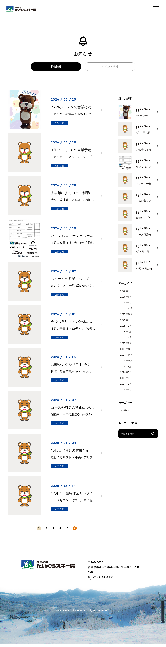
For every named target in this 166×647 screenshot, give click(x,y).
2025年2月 (125, 340)
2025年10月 (126, 317)
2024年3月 (125, 381)
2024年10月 (126, 363)
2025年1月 (125, 346)
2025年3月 (125, 334)
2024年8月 (125, 375)
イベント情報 (110, 68)
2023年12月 (126, 392)
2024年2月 (125, 386)
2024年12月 (126, 352)
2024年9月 (125, 369)
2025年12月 (126, 305)
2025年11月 (126, 311)
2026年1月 (125, 299)
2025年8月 (125, 323)
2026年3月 (125, 294)
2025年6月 (125, 328)
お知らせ (124, 413)
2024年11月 (126, 357)
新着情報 (56, 68)
